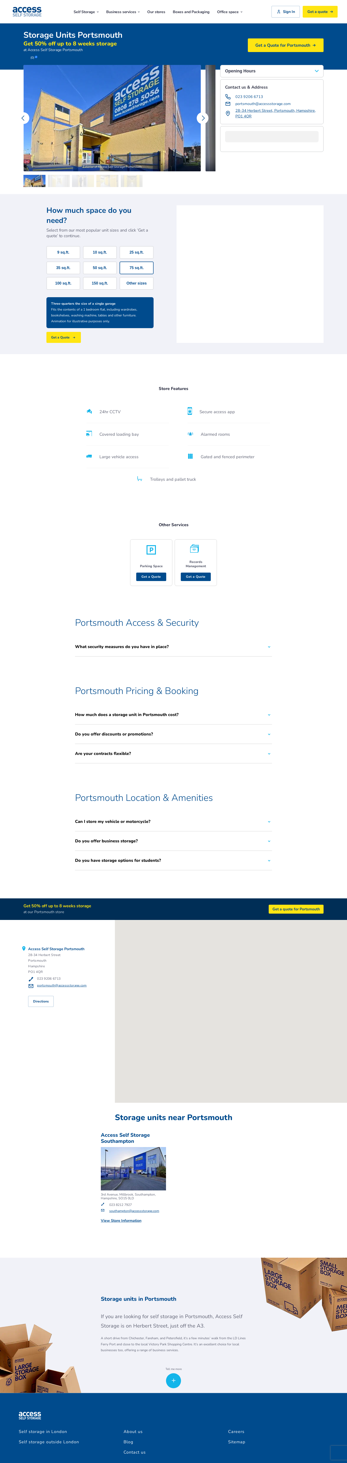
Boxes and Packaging (191, 12)
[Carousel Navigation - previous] (23, 118)
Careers (236, 1431)
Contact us (135, 1452)
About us (133, 1431)
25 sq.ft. (136, 252)
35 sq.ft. (63, 268)
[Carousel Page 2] (60, 181)
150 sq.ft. (100, 283)
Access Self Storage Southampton (125, 1138)
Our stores (156, 12)
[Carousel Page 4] (108, 181)
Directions (41, 1001)
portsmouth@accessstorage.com (263, 103)
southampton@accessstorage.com (134, 1211)
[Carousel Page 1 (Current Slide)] (35, 181)
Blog (128, 1442)
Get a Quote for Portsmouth (285, 45)
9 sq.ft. (63, 252)
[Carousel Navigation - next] (202, 118)
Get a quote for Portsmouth (296, 909)
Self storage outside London (49, 1442)
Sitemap (236, 1442)
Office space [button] (229, 12)
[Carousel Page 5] (133, 181)
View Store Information (121, 1220)
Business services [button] (123, 12)
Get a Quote (151, 576)
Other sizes (136, 283)
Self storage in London (43, 1431)
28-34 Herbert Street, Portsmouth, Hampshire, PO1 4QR (275, 113)
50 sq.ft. (100, 268)
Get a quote (320, 11)
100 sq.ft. (63, 283)
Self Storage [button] (86, 12)
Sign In (285, 11)
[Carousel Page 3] (84, 181)
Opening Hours (272, 71)
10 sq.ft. (100, 252)
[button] (225, 147)
